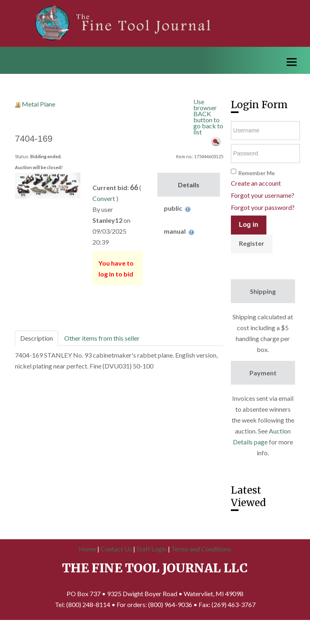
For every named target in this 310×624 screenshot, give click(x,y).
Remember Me (256, 173)
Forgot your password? (263, 207)
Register (251, 243)
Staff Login (151, 549)
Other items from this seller (102, 338)
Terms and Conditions (201, 549)
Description (36, 338)
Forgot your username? (262, 195)
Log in (248, 224)
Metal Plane (38, 104)
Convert (103, 198)
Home (87, 549)
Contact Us (116, 549)
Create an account (256, 183)
